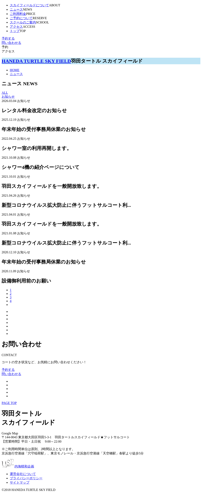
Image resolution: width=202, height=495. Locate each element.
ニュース (16, 9)
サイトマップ (19, 482)
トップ (15, 31)
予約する (8, 38)
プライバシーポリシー (26, 478)
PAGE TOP (9, 403)
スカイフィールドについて (29, 5)
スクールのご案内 (23, 22)
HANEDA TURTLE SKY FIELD (36, 61)
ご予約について (21, 18)
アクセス (16, 26)
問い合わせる (11, 42)
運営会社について (23, 474)
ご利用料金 (18, 14)
